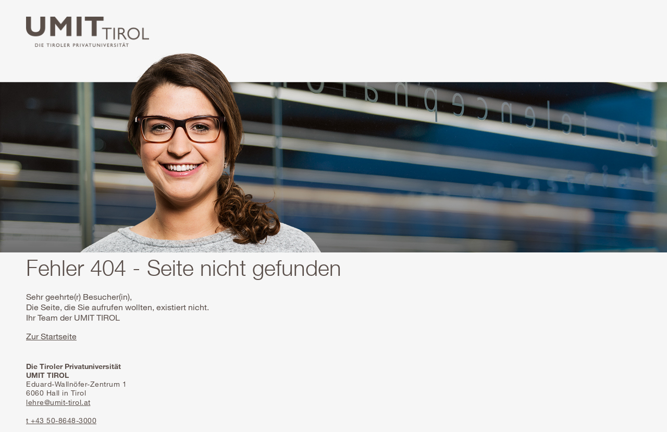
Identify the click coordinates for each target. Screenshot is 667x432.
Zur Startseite (51, 336)
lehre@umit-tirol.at (58, 402)
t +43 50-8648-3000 (61, 420)
